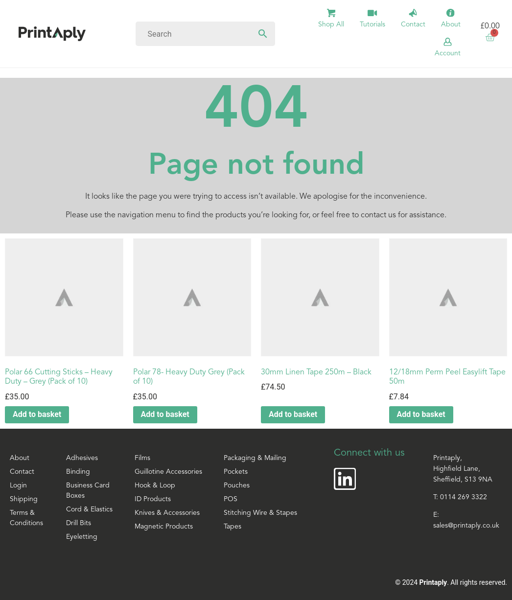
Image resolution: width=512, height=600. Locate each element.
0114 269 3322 (463, 497)
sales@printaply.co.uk (466, 526)
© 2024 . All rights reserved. (451, 582)
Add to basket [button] (37, 414)
